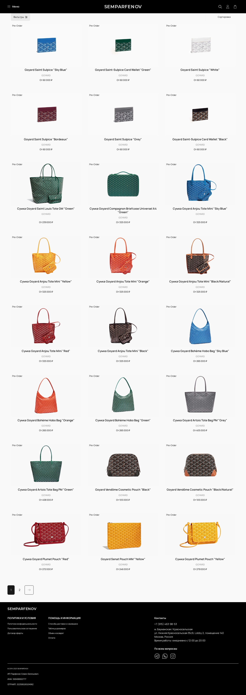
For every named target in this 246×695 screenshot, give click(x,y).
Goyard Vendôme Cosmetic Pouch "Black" (123, 490)
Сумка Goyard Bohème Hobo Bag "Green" (123, 420)
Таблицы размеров (57, 628)
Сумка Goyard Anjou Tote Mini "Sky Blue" (200, 209)
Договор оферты (15, 633)
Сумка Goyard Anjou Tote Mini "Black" (123, 351)
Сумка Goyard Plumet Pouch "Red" (46, 559)
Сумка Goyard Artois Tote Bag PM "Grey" (200, 420)
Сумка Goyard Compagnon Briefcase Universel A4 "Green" (123, 210)
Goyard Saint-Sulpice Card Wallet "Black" (200, 139)
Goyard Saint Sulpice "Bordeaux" (46, 139)
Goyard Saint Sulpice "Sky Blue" (46, 70)
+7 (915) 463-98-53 (165, 624)
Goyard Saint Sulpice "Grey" (123, 139)
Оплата (51, 637)
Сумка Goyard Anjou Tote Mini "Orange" (123, 281)
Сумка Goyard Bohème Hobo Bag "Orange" (46, 420)
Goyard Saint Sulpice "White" (200, 70)
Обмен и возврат (56, 633)
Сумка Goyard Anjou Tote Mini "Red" (46, 351)
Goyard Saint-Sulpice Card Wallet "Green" (123, 70)
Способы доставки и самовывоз (63, 623)
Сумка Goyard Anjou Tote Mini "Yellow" (46, 281)
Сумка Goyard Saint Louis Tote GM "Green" (46, 209)
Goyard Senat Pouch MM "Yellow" (123, 559)
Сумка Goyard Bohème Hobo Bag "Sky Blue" (200, 351)
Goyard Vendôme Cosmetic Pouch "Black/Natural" (200, 490)
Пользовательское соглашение (22, 628)
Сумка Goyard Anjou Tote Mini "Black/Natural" (200, 281)
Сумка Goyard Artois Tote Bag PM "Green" (46, 490)
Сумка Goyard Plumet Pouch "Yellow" (200, 559)
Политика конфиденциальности (22, 623)
